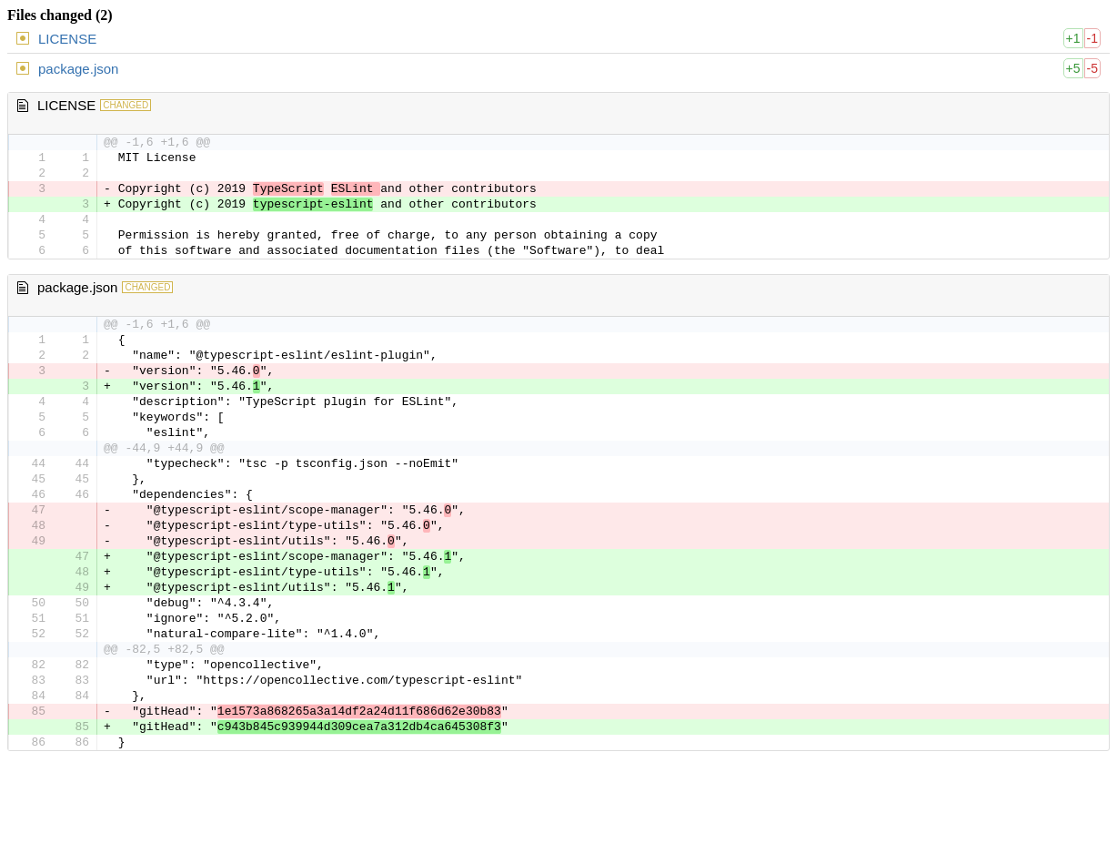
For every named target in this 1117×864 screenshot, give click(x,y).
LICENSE (67, 38)
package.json (78, 68)
